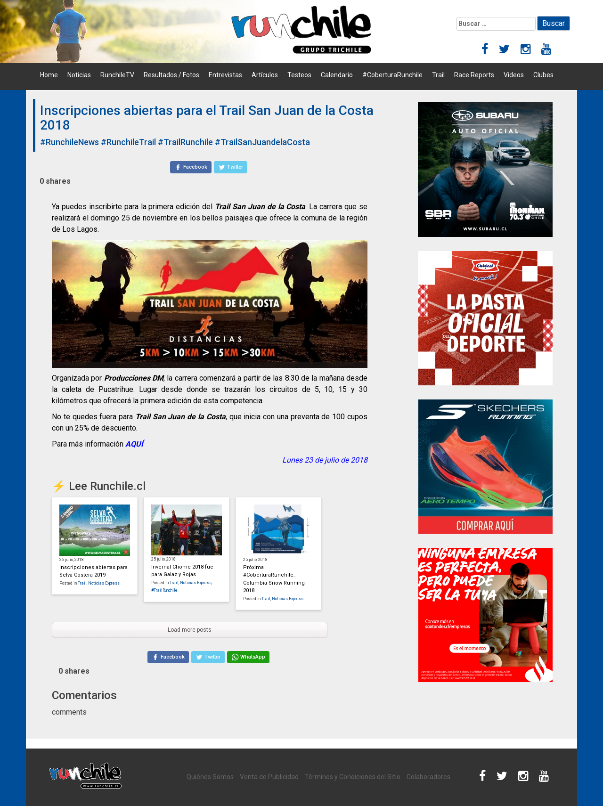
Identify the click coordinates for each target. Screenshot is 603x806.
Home (49, 75)
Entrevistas (225, 75)
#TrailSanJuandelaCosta (262, 142)
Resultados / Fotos (171, 75)
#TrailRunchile (185, 142)
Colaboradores (428, 777)
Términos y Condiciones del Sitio (352, 777)
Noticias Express (104, 583)
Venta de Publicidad (269, 777)
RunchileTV (117, 75)
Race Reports (474, 75)
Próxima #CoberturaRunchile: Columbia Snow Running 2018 (274, 579)
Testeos (299, 75)
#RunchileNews (69, 142)
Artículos (265, 75)
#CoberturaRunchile (392, 75)
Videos (514, 75)
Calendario (337, 75)
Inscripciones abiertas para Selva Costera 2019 (93, 571)
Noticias (79, 75)
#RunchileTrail (128, 142)
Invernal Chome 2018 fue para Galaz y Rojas (182, 571)
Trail (438, 75)
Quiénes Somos (210, 777)
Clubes (543, 75)
